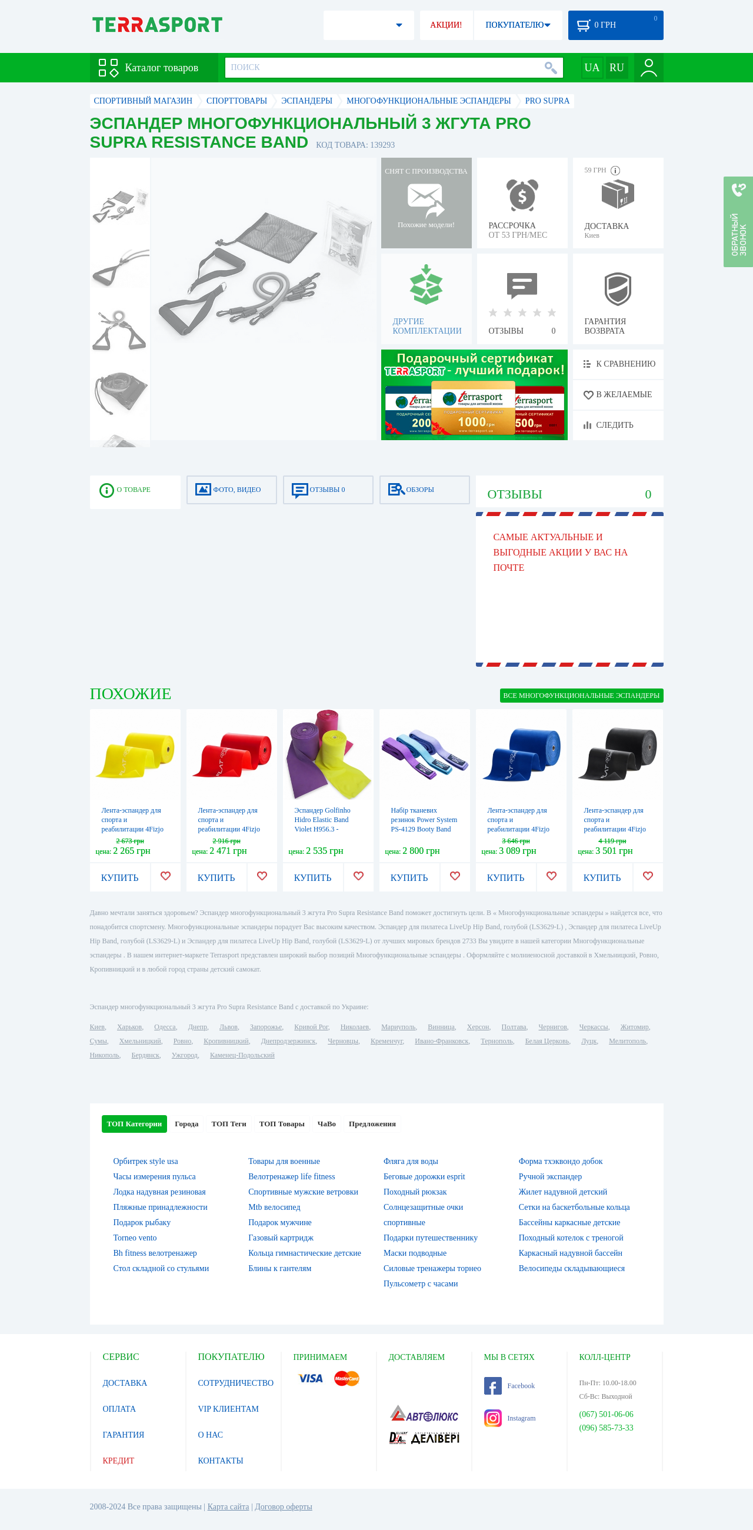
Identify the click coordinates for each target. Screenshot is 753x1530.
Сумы (98, 1041)
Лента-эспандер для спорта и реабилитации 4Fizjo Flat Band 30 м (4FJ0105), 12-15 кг (615, 829)
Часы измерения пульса (155, 1176)
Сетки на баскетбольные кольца (574, 1207)
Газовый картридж (281, 1237)
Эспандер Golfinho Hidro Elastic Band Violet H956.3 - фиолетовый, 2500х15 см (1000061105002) (327, 829)
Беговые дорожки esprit (424, 1176)
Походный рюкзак (415, 1192)
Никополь (104, 1055)
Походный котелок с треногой (571, 1237)
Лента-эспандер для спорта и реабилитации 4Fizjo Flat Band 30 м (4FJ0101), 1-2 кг (133, 829)
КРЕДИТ (119, 1460)
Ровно (182, 1041)
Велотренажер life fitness (291, 1176)
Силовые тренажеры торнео (432, 1268)
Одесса (164, 1027)
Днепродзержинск (288, 1041)
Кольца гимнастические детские (304, 1253)
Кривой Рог (311, 1027)
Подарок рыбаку (142, 1222)
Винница (441, 1027)
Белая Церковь (547, 1041)
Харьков (129, 1027)
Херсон (478, 1027)
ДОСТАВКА (125, 1383)
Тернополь (496, 1041)
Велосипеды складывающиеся (572, 1268)
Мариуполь (398, 1027)
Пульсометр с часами (421, 1283)
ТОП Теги (228, 1123)
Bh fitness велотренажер (155, 1253)
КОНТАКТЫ (221, 1460)
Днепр (197, 1027)
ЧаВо (327, 1123)
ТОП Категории (134, 1123)
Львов (228, 1027)
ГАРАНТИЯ (124, 1435)
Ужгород (185, 1055)
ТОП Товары (282, 1123)
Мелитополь (627, 1041)
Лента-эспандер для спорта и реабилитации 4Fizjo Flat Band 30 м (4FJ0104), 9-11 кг (518, 829)
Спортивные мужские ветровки (303, 1192)
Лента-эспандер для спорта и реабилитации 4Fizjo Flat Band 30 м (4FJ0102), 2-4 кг (229, 829)
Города (186, 1123)
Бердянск (145, 1055)
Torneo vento (135, 1237)
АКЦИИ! (446, 25)
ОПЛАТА (119, 1409)
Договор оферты (283, 1506)
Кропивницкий (226, 1041)
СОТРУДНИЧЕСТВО (236, 1383)
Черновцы (343, 1041)
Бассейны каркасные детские (570, 1222)
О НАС (210, 1435)
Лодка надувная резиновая (160, 1192)
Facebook (509, 1386)
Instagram (510, 1418)
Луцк (589, 1041)
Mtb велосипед (274, 1207)
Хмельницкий (140, 1041)
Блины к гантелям (279, 1268)
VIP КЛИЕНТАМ (228, 1409)
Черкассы (593, 1027)
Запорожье (266, 1027)
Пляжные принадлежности (161, 1207)
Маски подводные (415, 1253)
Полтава (514, 1027)
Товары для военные (284, 1161)
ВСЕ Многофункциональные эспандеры (582, 695)
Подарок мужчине (280, 1222)
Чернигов (553, 1027)
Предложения (372, 1123)
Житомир (635, 1027)
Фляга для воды (411, 1161)
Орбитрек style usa (146, 1161)
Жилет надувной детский (563, 1192)
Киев (97, 1027)
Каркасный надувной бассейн (570, 1253)
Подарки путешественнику (431, 1237)
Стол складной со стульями (161, 1268)
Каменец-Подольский (242, 1055)
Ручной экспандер (550, 1176)
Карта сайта (228, 1506)
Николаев (355, 1027)
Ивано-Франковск (441, 1041)
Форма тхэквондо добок (561, 1161)
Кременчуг (386, 1041)
